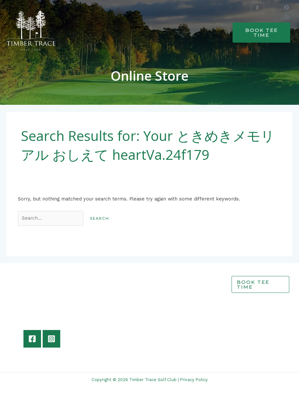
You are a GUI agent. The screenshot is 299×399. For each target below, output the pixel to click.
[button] (116, 27)
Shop (183, 308)
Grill (182, 293)
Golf (182, 286)
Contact (186, 315)
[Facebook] (32, 339)
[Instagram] (51, 339)
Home (184, 279)
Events (185, 301)
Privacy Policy (194, 379)
